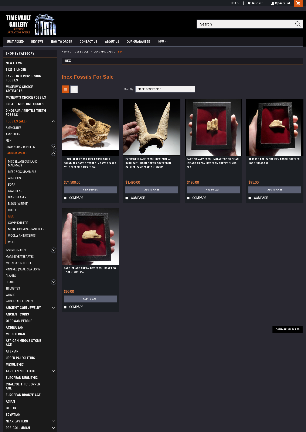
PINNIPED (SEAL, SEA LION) (23, 269)
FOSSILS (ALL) (16, 121)
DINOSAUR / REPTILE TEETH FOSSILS (26, 113)
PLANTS (11, 276)
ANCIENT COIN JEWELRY (23, 308)
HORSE (12, 210)
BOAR (11, 184)
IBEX (11, 216)
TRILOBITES (13, 288)
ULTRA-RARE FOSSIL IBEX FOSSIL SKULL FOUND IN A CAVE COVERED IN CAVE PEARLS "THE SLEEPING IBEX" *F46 (90, 163)
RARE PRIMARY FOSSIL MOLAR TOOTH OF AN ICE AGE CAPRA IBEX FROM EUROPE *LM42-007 (213, 163)
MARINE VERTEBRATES (20, 257)
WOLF (11, 242)
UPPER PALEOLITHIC (20, 358)
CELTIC (11, 408)
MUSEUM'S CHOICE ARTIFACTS (19, 89)
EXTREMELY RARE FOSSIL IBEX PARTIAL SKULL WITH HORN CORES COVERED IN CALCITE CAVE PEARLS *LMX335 (148, 163)
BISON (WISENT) (18, 204)
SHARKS (11, 282)
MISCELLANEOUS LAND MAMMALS (22, 163)
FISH (8, 140)
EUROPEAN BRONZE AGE (23, 395)
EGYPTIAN (13, 415)
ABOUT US (112, 42)
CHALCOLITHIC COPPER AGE (23, 386)
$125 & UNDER (16, 70)
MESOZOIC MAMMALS (22, 172)
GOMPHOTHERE (18, 223)
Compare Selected (287, 329)
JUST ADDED (15, 42)
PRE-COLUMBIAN (18, 428)
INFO (162, 42)
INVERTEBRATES (16, 250)
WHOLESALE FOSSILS (19, 301)
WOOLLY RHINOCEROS (22, 235)
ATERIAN (12, 351)
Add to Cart (151, 189)
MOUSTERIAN (15, 334)
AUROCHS (14, 178)
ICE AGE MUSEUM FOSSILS (25, 104)
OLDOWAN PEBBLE (19, 321)
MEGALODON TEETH (18, 263)
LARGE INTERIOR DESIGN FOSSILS (23, 78)
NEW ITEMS (14, 63)
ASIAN (10, 401)
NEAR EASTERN (17, 421)
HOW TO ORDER (61, 42)
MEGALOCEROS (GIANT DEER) (26, 229)
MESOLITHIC (15, 364)
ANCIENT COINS (17, 314)
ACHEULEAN (14, 327)
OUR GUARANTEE (138, 42)
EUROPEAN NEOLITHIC (22, 378)
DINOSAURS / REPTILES (20, 147)
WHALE (10, 295)
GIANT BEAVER (17, 197)
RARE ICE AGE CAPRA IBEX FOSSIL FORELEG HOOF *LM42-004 (274, 161)
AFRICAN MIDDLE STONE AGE (23, 343)
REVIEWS (37, 42)
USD (234, 3)
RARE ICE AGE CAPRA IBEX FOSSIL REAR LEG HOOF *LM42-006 (90, 270)
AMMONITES (13, 128)
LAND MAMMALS (16, 153)
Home (65, 51)
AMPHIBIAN (13, 134)
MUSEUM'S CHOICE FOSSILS (26, 97)
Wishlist (254, 3)
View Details (90, 189)
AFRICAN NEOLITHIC (20, 371)
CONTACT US (89, 42)
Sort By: (129, 89)
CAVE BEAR (15, 191)
